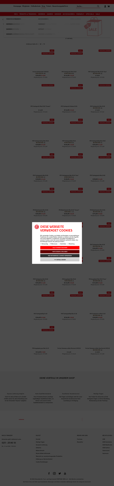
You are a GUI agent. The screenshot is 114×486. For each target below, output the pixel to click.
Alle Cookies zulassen (60, 247)
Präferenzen (53, 244)
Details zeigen (60, 260)
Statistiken (62, 244)
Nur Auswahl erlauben (59, 251)
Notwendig (44, 244)
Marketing (71, 244)
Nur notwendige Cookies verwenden (60, 255)
